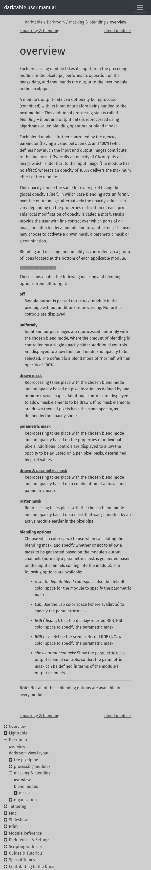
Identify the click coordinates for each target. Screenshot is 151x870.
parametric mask (108, 234)
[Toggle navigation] (140, 8)
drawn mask (77, 234)
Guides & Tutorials (25, 853)
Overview (17, 726)
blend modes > (117, 30)
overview (17, 746)
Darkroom (56, 22)
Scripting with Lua (25, 846)
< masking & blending (39, 30)
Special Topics (22, 859)
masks (24, 793)
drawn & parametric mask (43, 470)
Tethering (17, 806)
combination (34, 241)
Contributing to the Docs (31, 866)
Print (13, 826)
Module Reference (25, 833)
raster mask (30, 501)
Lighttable (18, 733)
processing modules (32, 766)
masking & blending (87, 22)
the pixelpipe (26, 759)
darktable (33, 22)
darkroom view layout (29, 753)
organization (25, 799)
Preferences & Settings (29, 839)
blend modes (106, 126)
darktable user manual (30, 7)
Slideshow (18, 819)
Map (13, 813)
